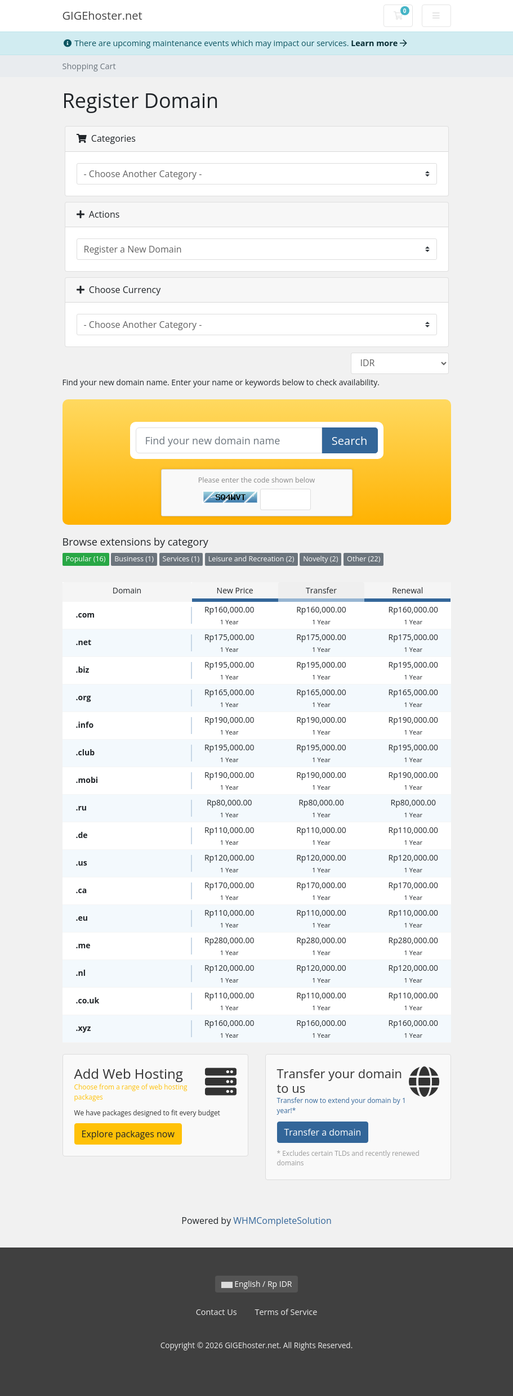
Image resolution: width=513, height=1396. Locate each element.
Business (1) (134, 559)
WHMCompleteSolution (282, 1220)
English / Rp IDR (256, 1283)
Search (349, 440)
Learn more (379, 43)
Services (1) (181, 559)
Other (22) (363, 559)
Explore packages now (128, 1134)
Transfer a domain (323, 1132)
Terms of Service (286, 1312)
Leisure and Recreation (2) (251, 559)
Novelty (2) (320, 559)
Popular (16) (86, 559)
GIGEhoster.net (102, 15)
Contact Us (216, 1312)
